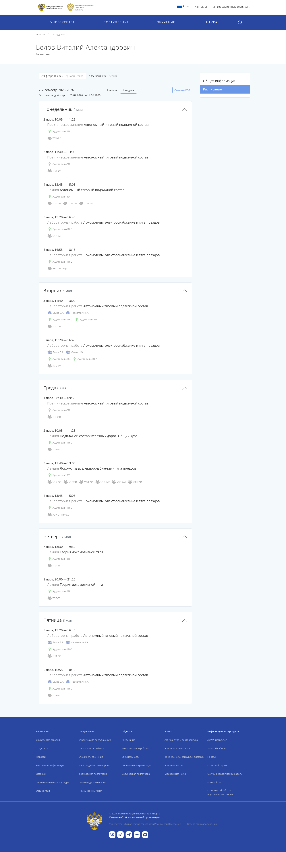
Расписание (212, 89)
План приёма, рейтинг (91, 748)
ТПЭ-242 (54, 138)
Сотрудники (58, 34)
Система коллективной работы (225, 773)
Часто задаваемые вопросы (94, 765)
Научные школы (174, 765)
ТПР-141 (54, 449)
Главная (40, 34)
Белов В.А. (55, 313)
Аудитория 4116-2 (59, 262)
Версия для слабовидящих (202, 824)
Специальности (130, 756)
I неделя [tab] (112, 90)
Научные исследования (178, 748)
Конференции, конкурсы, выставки (184, 756)
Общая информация (219, 81)
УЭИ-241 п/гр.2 (58, 514)
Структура (42, 748)
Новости (41, 756)
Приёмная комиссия (90, 790)
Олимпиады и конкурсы (92, 782)
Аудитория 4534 (58, 196)
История (41, 773)
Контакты (201, 6)
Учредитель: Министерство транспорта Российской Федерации (145, 824)
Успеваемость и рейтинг (136, 748)
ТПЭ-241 (54, 171)
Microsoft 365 (214, 782)
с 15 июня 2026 (103, 76)
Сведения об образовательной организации (134, 817)
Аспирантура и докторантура (181, 739)
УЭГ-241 (70, 482)
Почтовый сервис (217, 765)
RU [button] (183, 6)
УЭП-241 (54, 236)
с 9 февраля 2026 (62, 76)
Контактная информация (50, 765)
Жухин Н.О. (74, 352)
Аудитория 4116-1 (59, 229)
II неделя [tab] (128, 90)
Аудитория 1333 (58, 475)
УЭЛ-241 (86, 482)
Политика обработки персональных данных (220, 792)
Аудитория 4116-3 (59, 508)
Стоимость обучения (91, 756)
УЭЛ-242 (102, 482)
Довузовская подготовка (93, 773)
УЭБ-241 (54, 366)
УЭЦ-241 (135, 482)
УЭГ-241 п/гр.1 (57, 268)
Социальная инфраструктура (52, 782)
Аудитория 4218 (58, 131)
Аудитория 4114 (58, 359)
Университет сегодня (48, 739)
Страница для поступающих (95, 739)
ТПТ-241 (54, 203)
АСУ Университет (217, 739)
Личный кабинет (217, 748)
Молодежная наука (175, 773)
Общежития (43, 790)
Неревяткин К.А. (77, 313)
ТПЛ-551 (54, 565)
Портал (211, 756)
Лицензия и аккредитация (136, 765)
